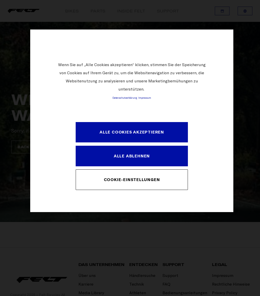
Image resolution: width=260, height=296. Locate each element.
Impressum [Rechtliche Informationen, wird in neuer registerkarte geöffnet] (144, 97)
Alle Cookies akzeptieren (132, 132)
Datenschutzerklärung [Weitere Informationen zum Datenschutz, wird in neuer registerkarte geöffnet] (124, 97)
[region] (131, 120)
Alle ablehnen (132, 155)
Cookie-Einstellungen (132, 179)
